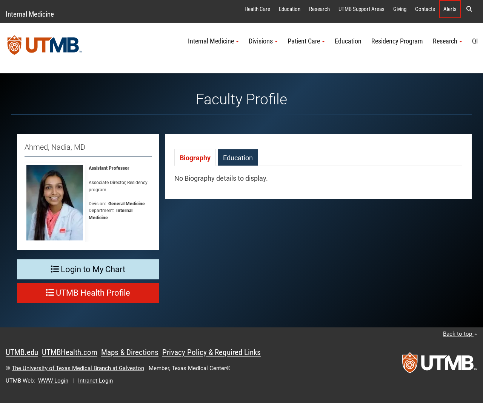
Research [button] (447, 41)
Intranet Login (95, 380)
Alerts (450, 9)
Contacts (425, 9)
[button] (469, 9)
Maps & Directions (129, 352)
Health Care (257, 9)
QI (475, 41)
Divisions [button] (263, 41)
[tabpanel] (318, 182)
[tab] (195, 157)
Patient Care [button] (306, 41)
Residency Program (397, 41)
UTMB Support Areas (361, 9)
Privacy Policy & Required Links (211, 352)
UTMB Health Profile (88, 293)
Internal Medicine (30, 14)
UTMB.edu (22, 352)
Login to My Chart (88, 269)
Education (289, 9)
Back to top (460, 333)
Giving (399, 9)
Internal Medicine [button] (213, 41)
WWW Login (53, 380)
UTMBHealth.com (69, 352)
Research (319, 9)
